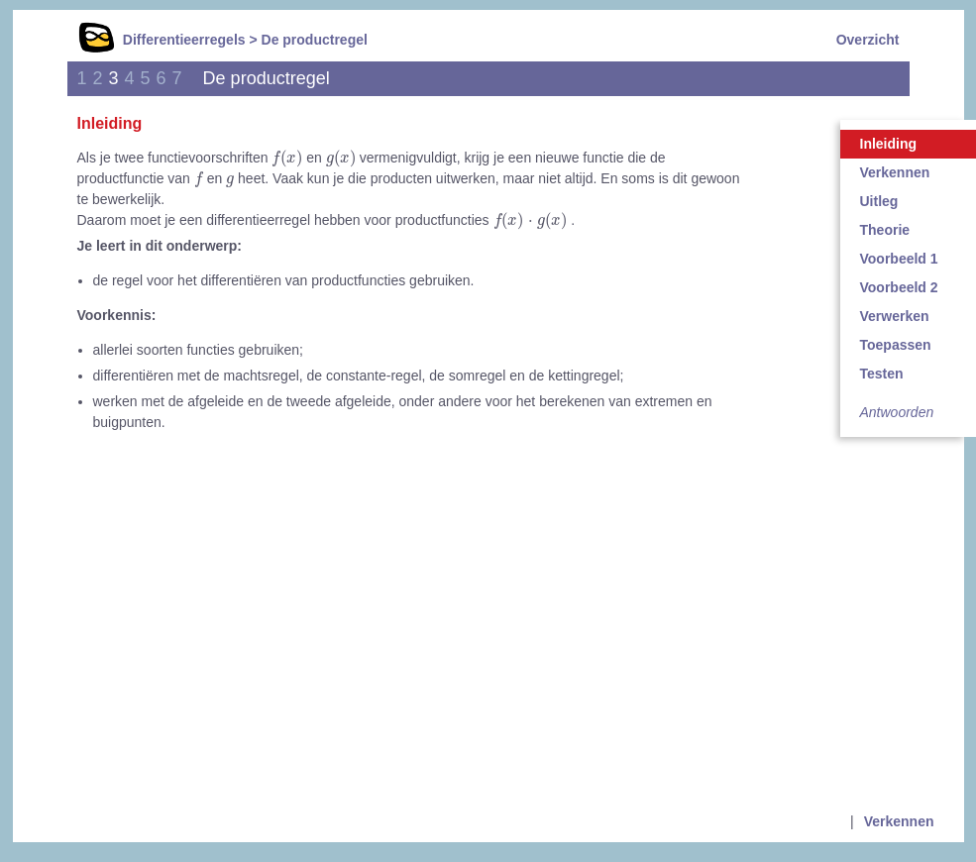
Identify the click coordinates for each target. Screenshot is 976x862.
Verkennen (899, 821)
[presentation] (286, 158)
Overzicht (868, 40)
